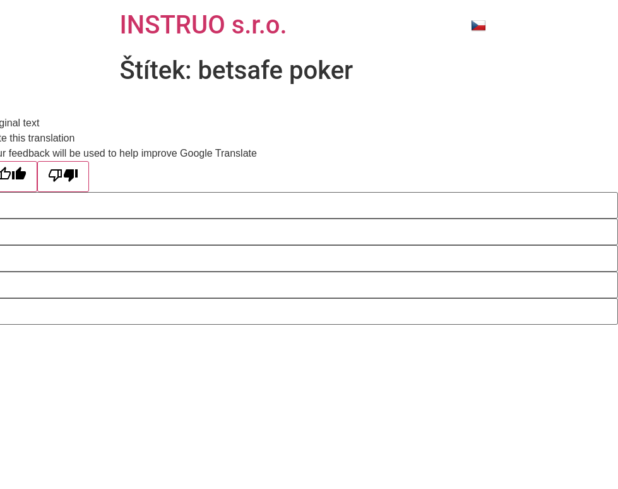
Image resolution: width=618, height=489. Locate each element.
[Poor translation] (63, 176)
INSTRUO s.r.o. (203, 25)
